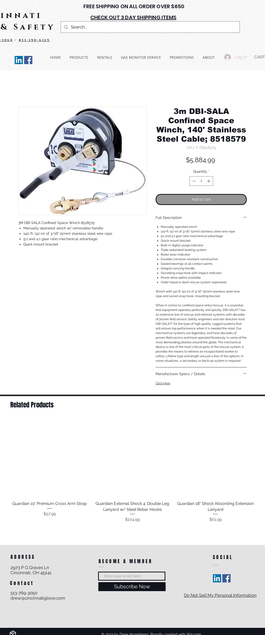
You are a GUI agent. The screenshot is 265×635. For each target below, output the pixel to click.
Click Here (163, 383)
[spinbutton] (201, 181)
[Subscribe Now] (132, 586)
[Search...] (150, 27)
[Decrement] (193, 181)
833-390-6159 (34, 40)
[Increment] (209, 181)
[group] (132, 471)
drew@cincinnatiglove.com (38, 598)
